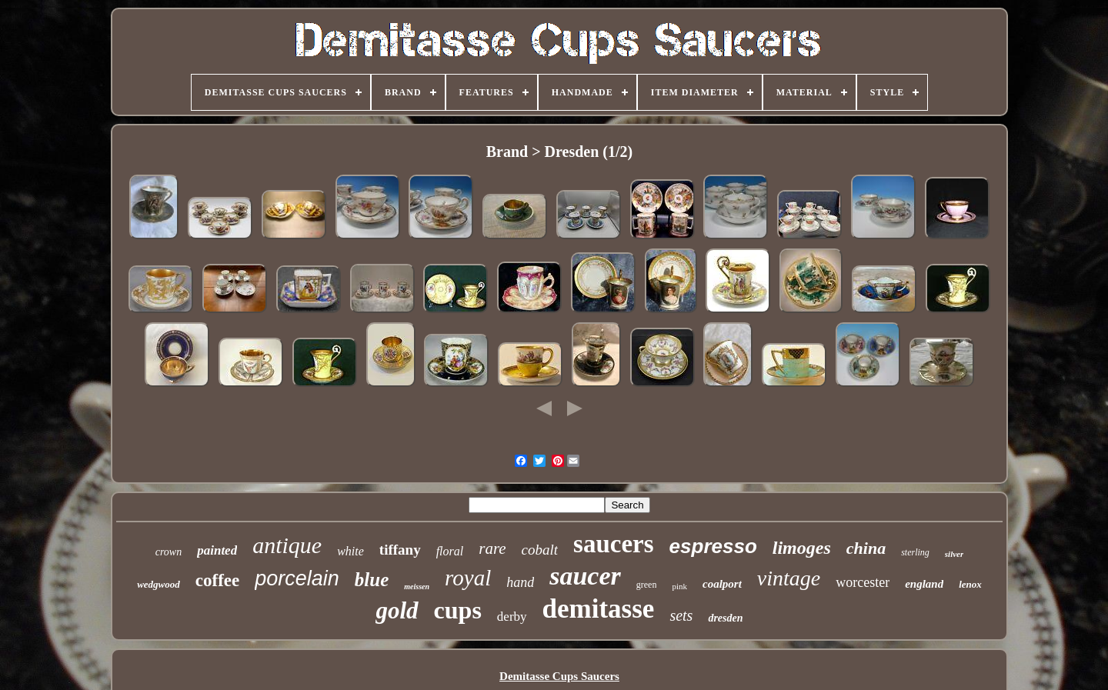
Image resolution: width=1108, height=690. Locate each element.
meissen (416, 586)
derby (512, 616)
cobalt (540, 550)
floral (450, 551)
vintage (788, 578)
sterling (915, 552)
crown (168, 552)
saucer (585, 576)
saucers (613, 544)
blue (372, 579)
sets (680, 615)
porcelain (297, 578)
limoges (802, 548)
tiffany (400, 550)
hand (520, 582)
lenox (970, 584)
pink (679, 586)
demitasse (598, 609)
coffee (217, 580)
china (866, 548)
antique (287, 545)
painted (217, 550)
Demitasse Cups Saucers (559, 676)
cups (458, 610)
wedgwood (158, 584)
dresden (725, 618)
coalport (722, 584)
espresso (713, 546)
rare (492, 548)
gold (396, 610)
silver (954, 553)
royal (468, 577)
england (924, 584)
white (350, 551)
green (646, 584)
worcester (862, 582)
